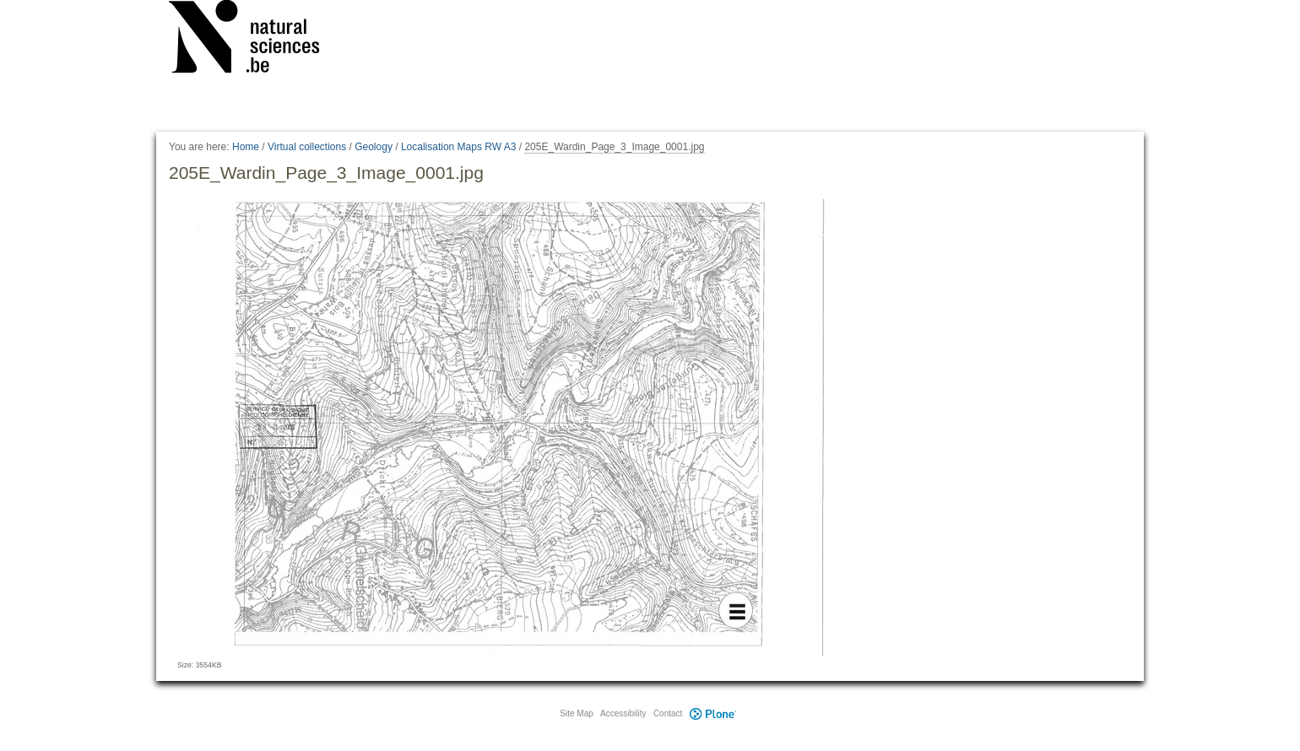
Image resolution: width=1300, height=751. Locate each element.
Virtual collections (307, 147)
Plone (712, 713)
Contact (667, 713)
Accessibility (623, 713)
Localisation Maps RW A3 (459, 147)
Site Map (576, 713)
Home (245, 147)
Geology (374, 147)
